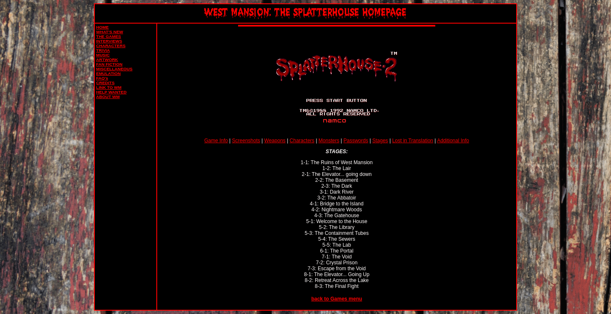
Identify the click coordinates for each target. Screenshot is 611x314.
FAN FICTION (109, 64)
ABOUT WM (108, 96)
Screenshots (246, 141)
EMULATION (108, 73)
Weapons (274, 141)
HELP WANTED (111, 92)
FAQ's (102, 78)
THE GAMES (108, 36)
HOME (102, 27)
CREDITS (105, 82)
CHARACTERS (111, 45)
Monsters (329, 141)
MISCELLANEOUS (114, 69)
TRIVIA (103, 50)
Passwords (355, 141)
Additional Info (453, 141)
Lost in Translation (412, 141)
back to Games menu (336, 299)
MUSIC (103, 55)
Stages (380, 141)
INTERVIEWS (109, 41)
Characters (301, 141)
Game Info (216, 141)
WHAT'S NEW (109, 31)
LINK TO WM (108, 87)
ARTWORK (107, 59)
